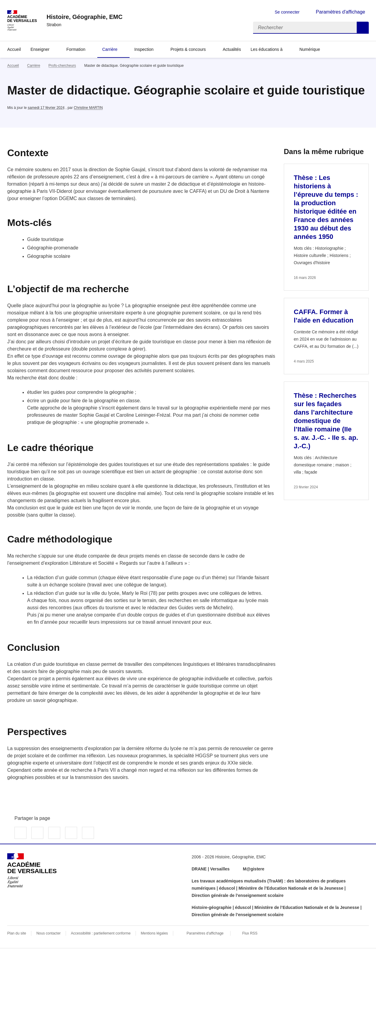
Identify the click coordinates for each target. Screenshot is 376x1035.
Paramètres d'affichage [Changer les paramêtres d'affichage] (340, 11)
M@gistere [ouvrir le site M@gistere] (254, 869)
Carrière (110, 49)
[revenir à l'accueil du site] (84, 17)
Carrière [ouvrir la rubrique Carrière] (33, 65)
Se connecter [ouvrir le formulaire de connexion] (287, 12)
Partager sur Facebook (20, 833)
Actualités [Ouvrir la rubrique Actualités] (232, 49)
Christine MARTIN (88, 108)
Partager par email (71, 833)
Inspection (144, 49)
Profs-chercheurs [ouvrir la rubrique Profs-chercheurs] (62, 65)
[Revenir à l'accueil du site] (32, 870)
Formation (75, 49)
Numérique (309, 49)
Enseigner (39, 49)
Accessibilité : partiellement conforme (100, 933)
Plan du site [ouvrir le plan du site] (16, 933)
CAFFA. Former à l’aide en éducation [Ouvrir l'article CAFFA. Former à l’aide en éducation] (323, 316)
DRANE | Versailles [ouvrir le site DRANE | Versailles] (211, 869)
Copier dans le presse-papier (88, 833)
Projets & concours (188, 49)
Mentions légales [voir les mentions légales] (154, 933)
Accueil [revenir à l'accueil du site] (13, 65)
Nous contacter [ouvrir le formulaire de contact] (48, 933)
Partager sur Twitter (37, 833)
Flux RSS (250, 933)
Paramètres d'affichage (205, 933)
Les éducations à (267, 49)
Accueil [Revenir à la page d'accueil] (14, 49)
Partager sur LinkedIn (54, 833)
